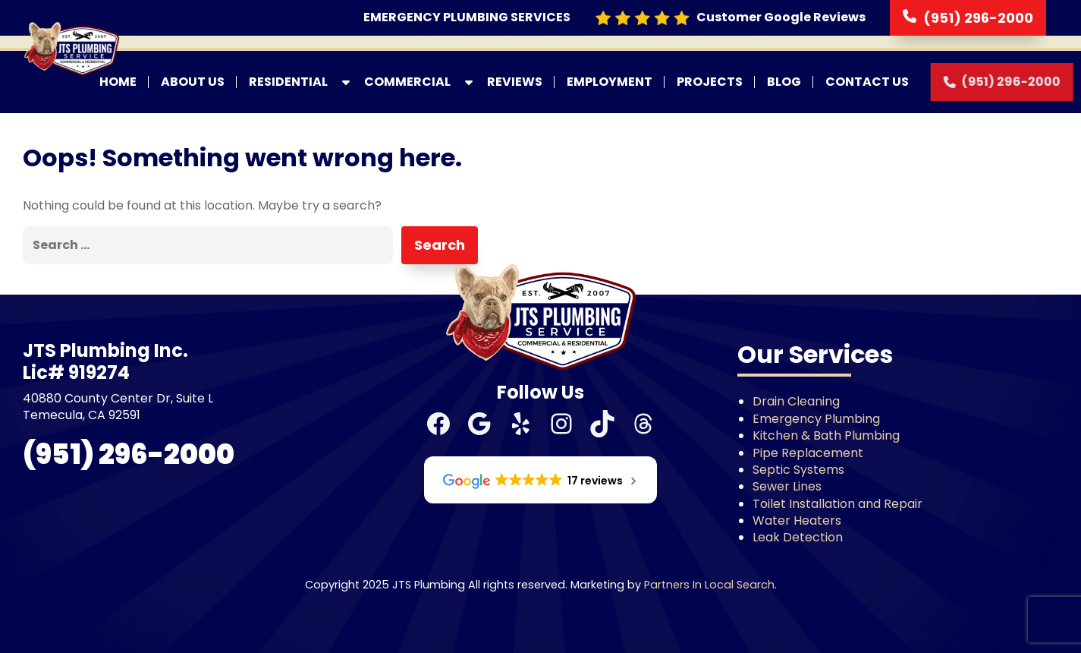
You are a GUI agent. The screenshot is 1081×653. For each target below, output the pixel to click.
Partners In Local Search (709, 584)
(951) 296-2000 (978, 17)
